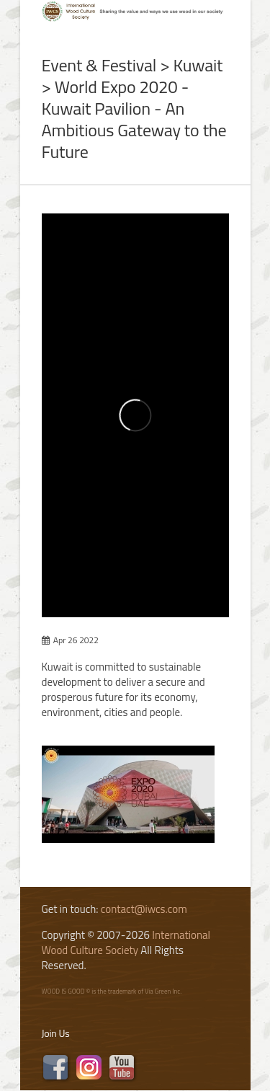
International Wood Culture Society (126, 942)
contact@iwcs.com (144, 909)
